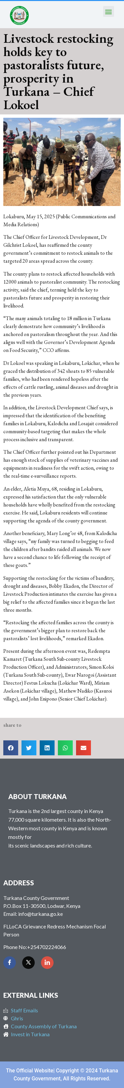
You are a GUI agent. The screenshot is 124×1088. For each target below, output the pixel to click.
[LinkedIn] (47, 962)
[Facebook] (9, 962)
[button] (108, 11)
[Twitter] (28, 962)
